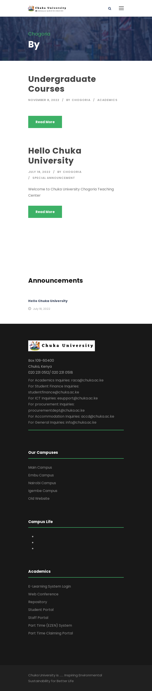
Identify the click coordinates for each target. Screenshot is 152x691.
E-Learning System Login (49, 586)
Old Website (39, 498)
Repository (37, 601)
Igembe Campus (42, 490)
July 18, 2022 (39, 172)
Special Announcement (53, 178)
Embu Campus (41, 475)
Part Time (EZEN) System (50, 625)
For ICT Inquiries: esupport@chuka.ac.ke (63, 398)
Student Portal (41, 609)
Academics (107, 100)
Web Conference (43, 594)
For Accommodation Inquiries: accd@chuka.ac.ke (71, 416)
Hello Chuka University (55, 155)
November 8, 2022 (43, 100)
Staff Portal (38, 617)
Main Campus (40, 467)
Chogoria (81, 100)
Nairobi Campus (42, 483)
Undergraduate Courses (62, 84)
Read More (45, 122)
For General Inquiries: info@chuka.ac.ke (62, 422)
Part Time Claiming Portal (50, 633)
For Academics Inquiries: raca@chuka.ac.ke (66, 380)
